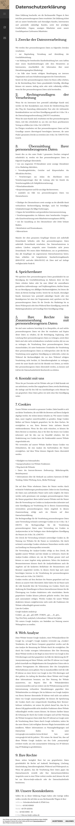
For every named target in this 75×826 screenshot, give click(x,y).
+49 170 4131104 (26, 809)
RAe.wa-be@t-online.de (30, 815)
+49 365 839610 (28, 806)
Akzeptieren (57, 821)
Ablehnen (69, 821)
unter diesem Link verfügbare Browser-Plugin (36, 724)
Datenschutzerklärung (38, 821)
